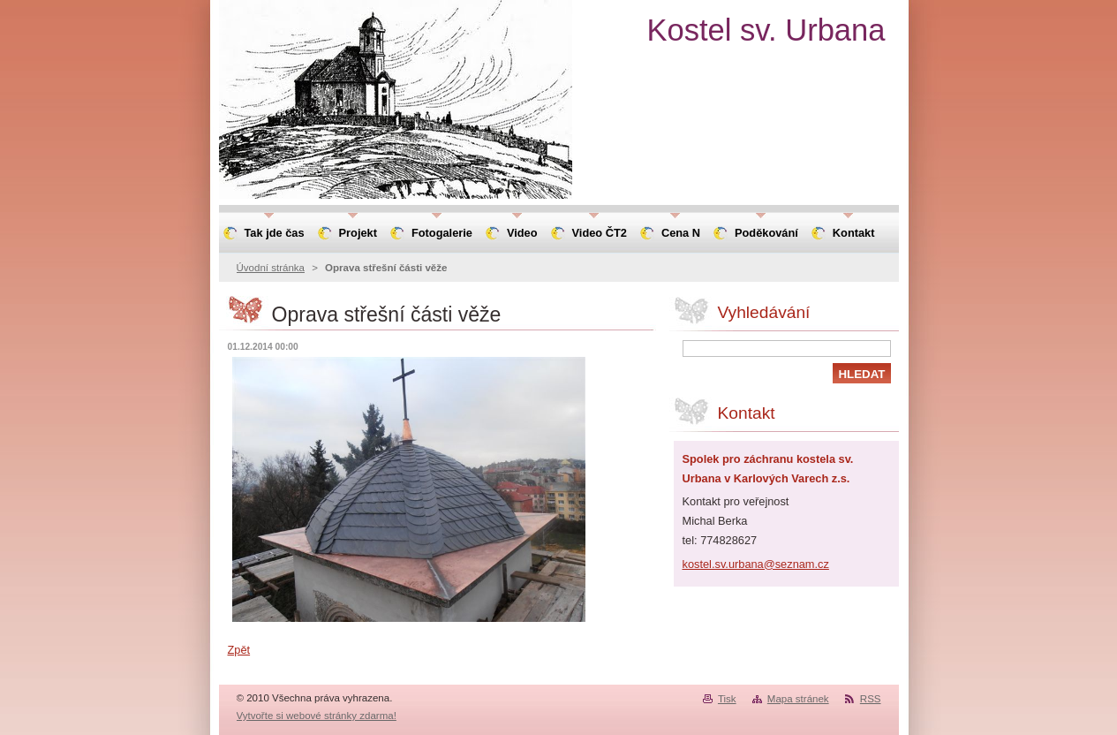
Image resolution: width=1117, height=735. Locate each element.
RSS (870, 698)
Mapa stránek (798, 698)
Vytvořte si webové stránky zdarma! (316, 715)
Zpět (239, 649)
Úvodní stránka (271, 267)
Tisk (727, 698)
